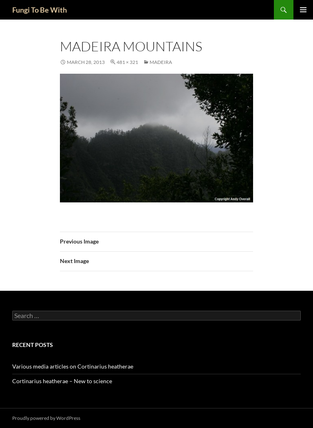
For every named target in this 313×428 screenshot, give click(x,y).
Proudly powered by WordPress (46, 418)
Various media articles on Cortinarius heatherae (72, 366)
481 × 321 (127, 62)
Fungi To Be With (39, 9)
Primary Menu (303, 10)
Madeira (161, 62)
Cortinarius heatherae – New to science (62, 381)
